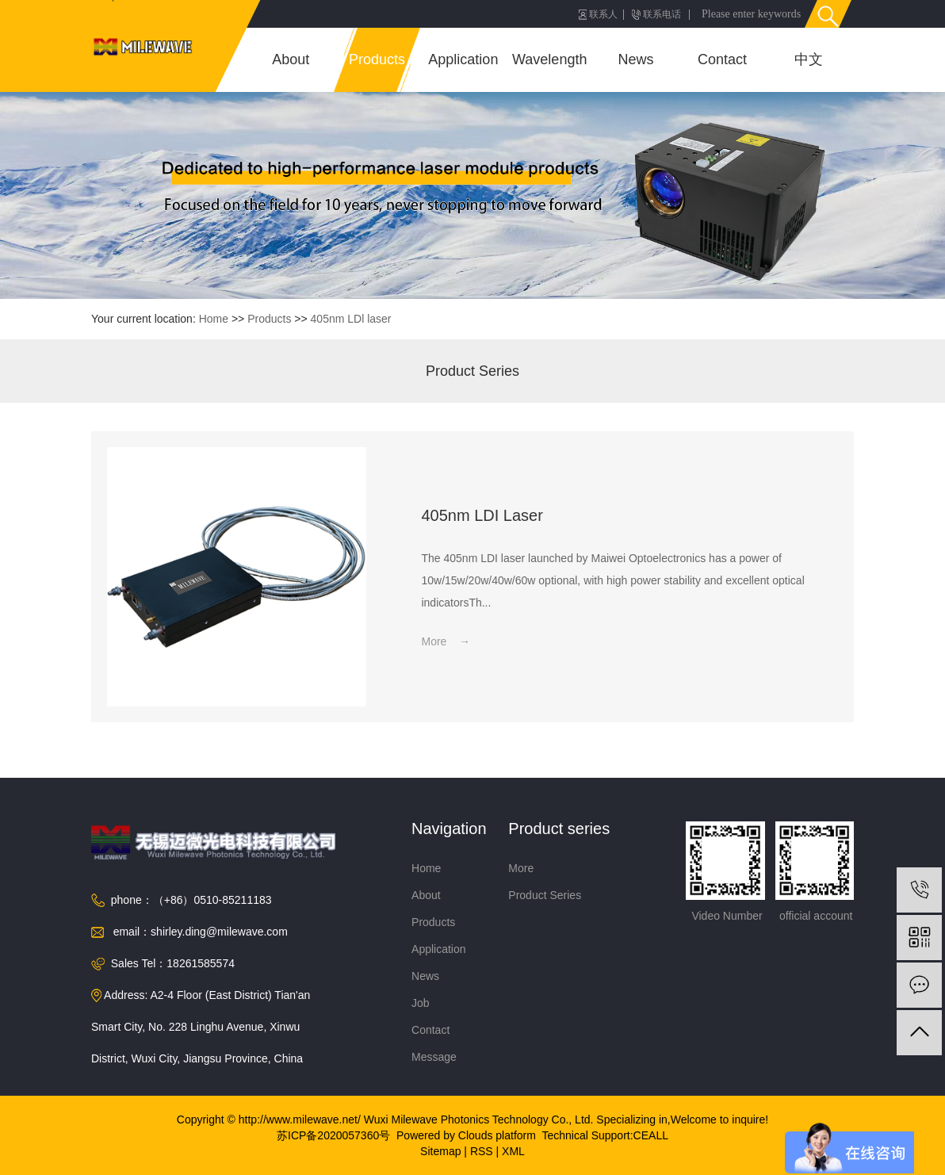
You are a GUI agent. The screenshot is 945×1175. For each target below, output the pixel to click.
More (521, 868)
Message (434, 1057)
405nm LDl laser (351, 318)
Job (420, 1003)
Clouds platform (497, 1135)
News (636, 59)
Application (463, 59)
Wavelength (549, 59)
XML (513, 1151)
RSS (481, 1151)
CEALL (650, 1135)
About (290, 59)
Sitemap (440, 1151)
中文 (808, 59)
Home (213, 318)
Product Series (472, 371)
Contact (722, 59)
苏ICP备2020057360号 (333, 1135)
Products (377, 59)
